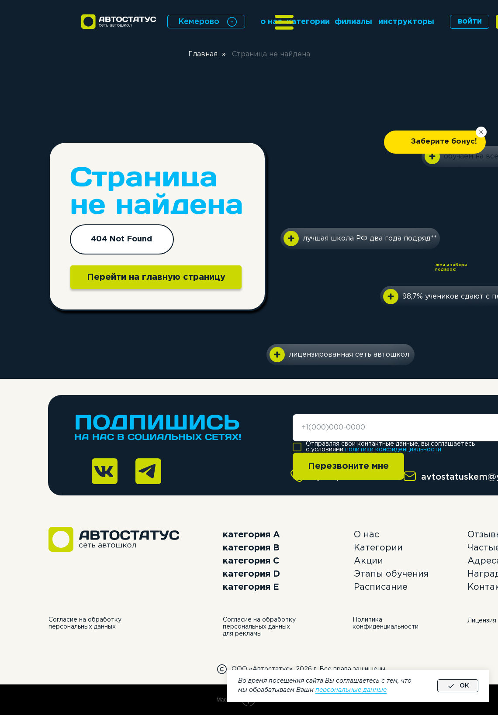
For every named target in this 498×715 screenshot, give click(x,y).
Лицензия (481, 620)
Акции (368, 561)
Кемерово (198, 21)
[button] (435, 142)
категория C (251, 561)
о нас (271, 21)
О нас (366, 535)
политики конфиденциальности (393, 449)
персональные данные (351, 690)
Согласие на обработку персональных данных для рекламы (259, 626)
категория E (251, 587)
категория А (251, 535)
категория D (251, 574)
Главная (203, 54)
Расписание (381, 587)
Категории (378, 548)
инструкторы (406, 21)
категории (308, 21)
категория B (251, 548)
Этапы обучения (391, 574)
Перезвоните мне (348, 466)
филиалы (353, 21)
